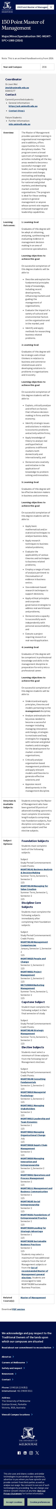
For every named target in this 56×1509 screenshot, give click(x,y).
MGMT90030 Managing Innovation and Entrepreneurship (32, 1161)
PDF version (18, 1309)
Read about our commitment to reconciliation (26, 1347)
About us (6, 1356)
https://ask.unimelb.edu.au (23, 106)
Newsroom (8, 1373)
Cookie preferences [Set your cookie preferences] (40, 1502)
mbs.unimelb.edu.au (19, 124)
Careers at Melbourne (13, 1362)
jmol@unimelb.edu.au (17, 87)
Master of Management (33, 1297)
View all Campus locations (16, 1414)
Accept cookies (14, 1502)
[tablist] (35, 7)
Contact (6, 1379)
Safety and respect (12, 1368)
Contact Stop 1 (17, 110)
